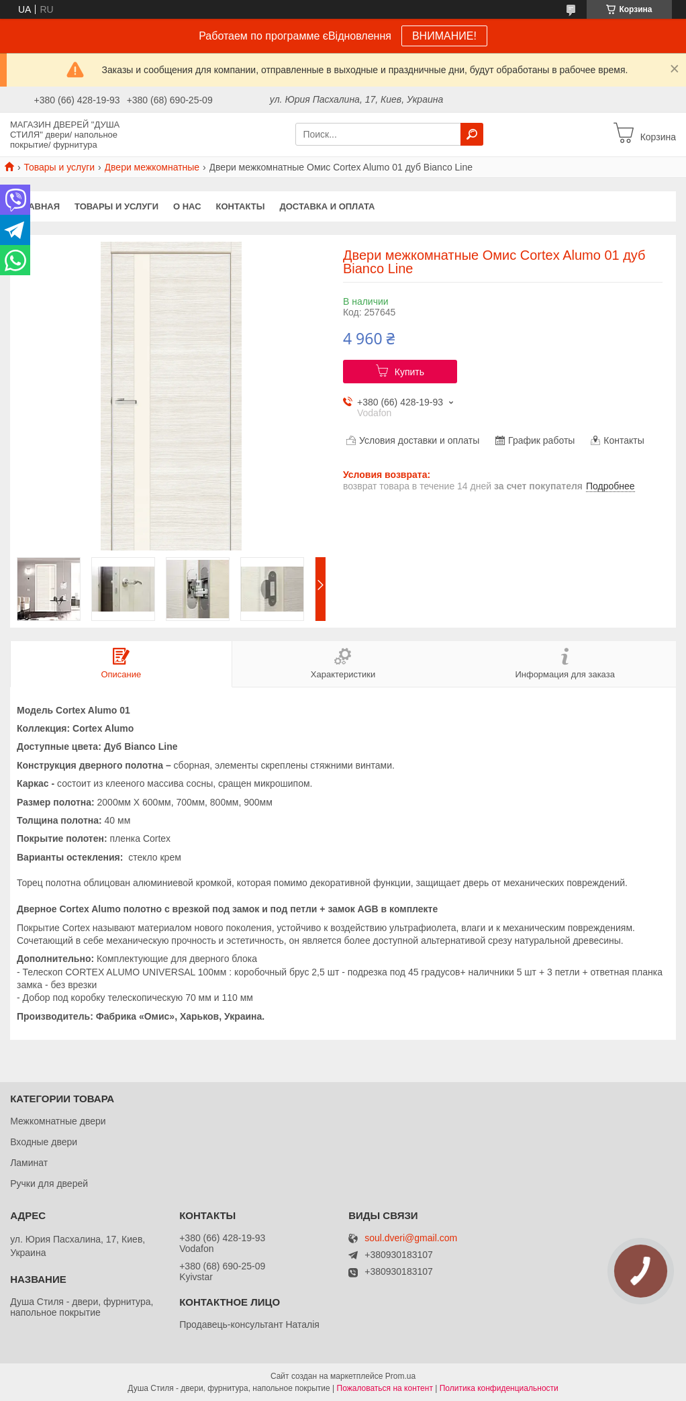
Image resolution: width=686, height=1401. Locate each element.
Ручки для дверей (49, 1183)
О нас (187, 206)
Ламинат (29, 1162)
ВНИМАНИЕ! (444, 36)
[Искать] (471, 134)
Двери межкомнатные (152, 167)
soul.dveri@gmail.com (410, 1238)
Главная (38, 206)
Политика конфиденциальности (499, 1388)
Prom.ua (400, 1376)
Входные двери (43, 1142)
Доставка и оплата (327, 206)
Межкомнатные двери (57, 1121)
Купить (409, 372)
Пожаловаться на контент (385, 1388)
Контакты (240, 206)
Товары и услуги (59, 167)
